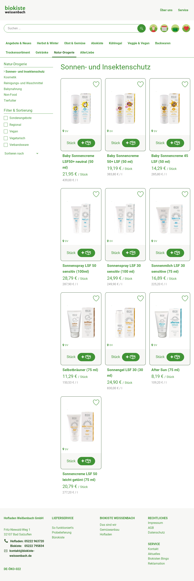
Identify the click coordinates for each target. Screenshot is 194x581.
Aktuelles (154, 554)
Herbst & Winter (48, 43)
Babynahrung (13, 89)
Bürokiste (58, 537)
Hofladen (106, 534)
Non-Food (10, 94)
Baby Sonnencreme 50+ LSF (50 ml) (123, 159)
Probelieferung (61, 532)
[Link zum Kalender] (164, 28)
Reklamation (156, 563)
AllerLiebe (87, 52)
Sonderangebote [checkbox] (20, 118)
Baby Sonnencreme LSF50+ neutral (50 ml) (78, 161)
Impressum (155, 523)
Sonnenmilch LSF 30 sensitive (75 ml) (168, 268)
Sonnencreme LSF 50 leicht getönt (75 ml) (80, 477)
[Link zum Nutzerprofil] (153, 28)
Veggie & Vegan (138, 43)
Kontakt (153, 549)
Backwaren (163, 43)
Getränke (42, 52)
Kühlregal (115, 43)
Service (183, 10)
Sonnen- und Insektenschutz (24, 71)
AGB (151, 528)
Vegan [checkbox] (13, 131)
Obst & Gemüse (74, 43)
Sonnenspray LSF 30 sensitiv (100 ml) (124, 268)
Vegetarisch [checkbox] (17, 138)
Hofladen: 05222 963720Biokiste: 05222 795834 (24, 543)
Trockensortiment (18, 52)
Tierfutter (10, 100)
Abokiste (97, 43)
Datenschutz (156, 532)
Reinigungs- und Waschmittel (23, 83)
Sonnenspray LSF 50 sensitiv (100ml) (79, 268)
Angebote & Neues (18, 43)
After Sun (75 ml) (165, 370)
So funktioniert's (63, 528)
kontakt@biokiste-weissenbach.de (19, 553)
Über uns (166, 10)
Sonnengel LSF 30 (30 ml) (125, 373)
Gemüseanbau (109, 529)
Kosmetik (10, 77)
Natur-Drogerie (64, 52)
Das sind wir (108, 525)
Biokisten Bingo (158, 558)
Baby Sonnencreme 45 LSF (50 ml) (169, 159)
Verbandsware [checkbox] (19, 145)
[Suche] (75, 28)
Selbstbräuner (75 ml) (80, 370)
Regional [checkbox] (15, 125)
